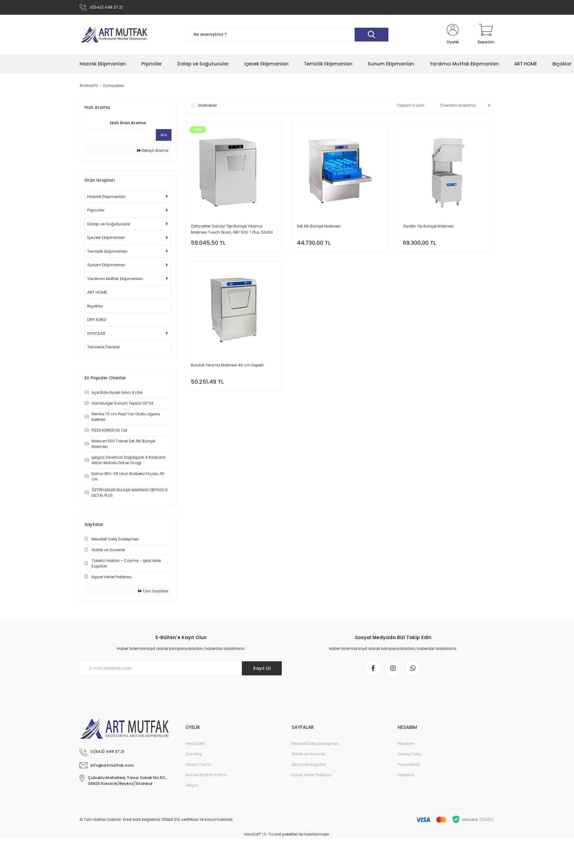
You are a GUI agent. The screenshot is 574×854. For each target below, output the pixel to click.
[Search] (287, 35)
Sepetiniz (406, 774)
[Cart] (486, 34)
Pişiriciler (96, 210)
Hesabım (406, 743)
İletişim (192, 785)
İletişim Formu (198, 764)
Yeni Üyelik (195, 743)
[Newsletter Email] (181, 668)
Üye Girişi (194, 754)
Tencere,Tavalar (103, 347)
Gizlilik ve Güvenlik (308, 754)
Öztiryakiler (113, 85)
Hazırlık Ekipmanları (106, 197)
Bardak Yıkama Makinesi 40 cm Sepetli (227, 365)
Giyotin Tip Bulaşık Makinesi (428, 226)
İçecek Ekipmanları (106, 237)
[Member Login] (452, 34)
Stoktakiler (207, 105)
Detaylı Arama (152, 150)
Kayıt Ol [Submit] (262, 668)
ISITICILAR (96, 333)
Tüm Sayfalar (153, 591)
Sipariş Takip (409, 754)
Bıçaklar (95, 306)
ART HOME (97, 292)
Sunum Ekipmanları (106, 265)
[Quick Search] (118, 135)
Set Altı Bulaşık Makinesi (318, 226)
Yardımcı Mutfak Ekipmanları (115, 279)
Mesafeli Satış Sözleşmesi (315, 743)
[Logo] (114, 34)
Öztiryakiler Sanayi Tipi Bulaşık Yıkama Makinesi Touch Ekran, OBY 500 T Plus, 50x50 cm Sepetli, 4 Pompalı (232, 229)
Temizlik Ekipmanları (107, 251)
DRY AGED (96, 319)
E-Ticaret (272, 834)
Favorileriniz (408, 764)
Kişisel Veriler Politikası (312, 774)
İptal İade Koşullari (309, 764)
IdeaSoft (252, 834)
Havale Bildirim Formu (206, 774)
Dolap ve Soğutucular (108, 224)
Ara (163, 134)
